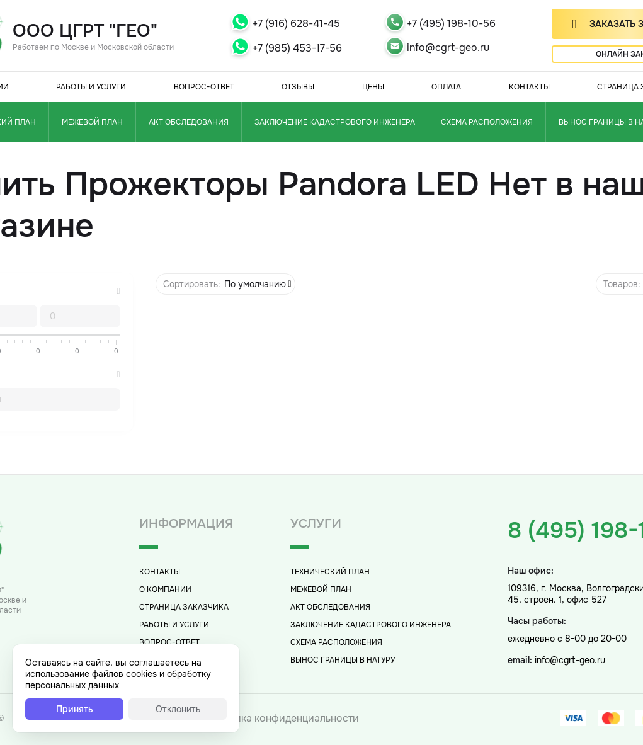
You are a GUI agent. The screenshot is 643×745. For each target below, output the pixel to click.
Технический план (330, 572)
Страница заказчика (184, 607)
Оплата (446, 87)
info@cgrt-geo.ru (448, 47)
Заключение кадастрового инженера (334, 122)
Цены (373, 87)
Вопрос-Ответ (204, 87)
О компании (165, 589)
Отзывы (298, 87)
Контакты (529, 87)
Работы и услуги (91, 87)
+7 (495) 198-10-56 (451, 23)
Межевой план (92, 122)
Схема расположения (487, 122)
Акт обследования (189, 122)
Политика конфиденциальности (282, 718)
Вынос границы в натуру (342, 660)
